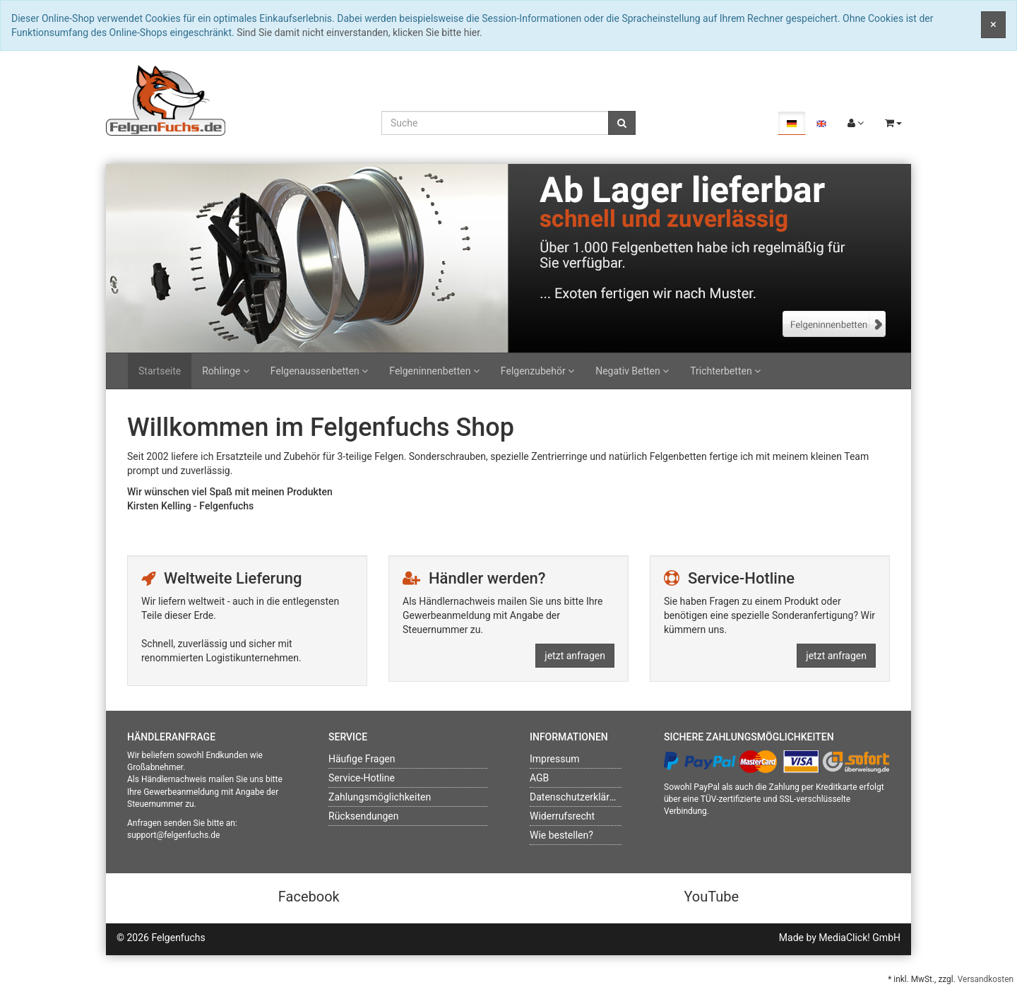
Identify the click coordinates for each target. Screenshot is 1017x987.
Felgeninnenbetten (434, 371)
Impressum (554, 758)
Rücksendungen (363, 816)
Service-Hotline (361, 778)
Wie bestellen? (561, 835)
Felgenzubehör (537, 371)
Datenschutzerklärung (578, 797)
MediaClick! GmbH (859, 937)
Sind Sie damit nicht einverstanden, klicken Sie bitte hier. (359, 32)
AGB (539, 778)
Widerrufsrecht (562, 816)
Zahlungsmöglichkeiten (379, 797)
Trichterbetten (725, 371)
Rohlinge (225, 371)
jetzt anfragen (575, 655)
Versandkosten (985, 979)
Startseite (159, 371)
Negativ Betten (632, 371)
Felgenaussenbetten (319, 371)
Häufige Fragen (362, 758)
